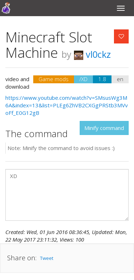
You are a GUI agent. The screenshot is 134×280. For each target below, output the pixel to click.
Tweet (46, 258)
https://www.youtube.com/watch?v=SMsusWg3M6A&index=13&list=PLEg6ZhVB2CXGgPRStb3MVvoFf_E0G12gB (66, 105)
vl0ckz (92, 54)
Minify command (104, 127)
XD (67, 195)
